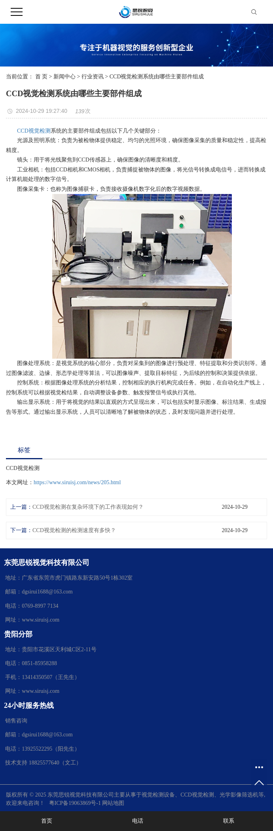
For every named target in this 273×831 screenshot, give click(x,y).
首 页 (41, 77)
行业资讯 (93, 77)
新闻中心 (64, 77)
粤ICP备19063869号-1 (75, 803)
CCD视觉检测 (34, 131)
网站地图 (113, 803)
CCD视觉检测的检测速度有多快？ (74, 530)
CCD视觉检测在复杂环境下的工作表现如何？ (88, 507)
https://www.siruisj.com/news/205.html (77, 482)
